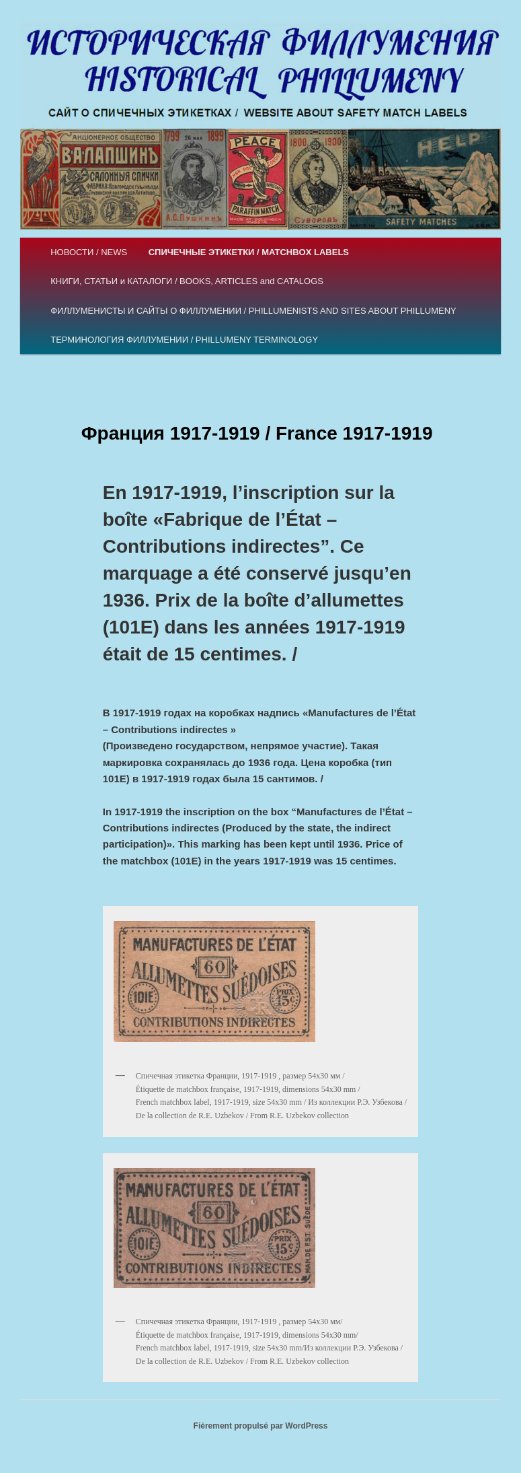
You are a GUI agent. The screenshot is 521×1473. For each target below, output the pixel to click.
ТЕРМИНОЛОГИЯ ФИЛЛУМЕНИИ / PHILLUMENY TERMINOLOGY (184, 340)
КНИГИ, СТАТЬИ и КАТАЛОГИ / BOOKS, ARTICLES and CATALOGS (186, 281)
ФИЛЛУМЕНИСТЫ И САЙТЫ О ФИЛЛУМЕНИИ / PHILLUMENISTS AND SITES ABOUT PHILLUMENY (253, 311)
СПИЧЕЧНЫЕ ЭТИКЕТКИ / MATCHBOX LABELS (249, 252)
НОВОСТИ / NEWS (88, 252)
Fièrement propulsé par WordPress (261, 1426)
